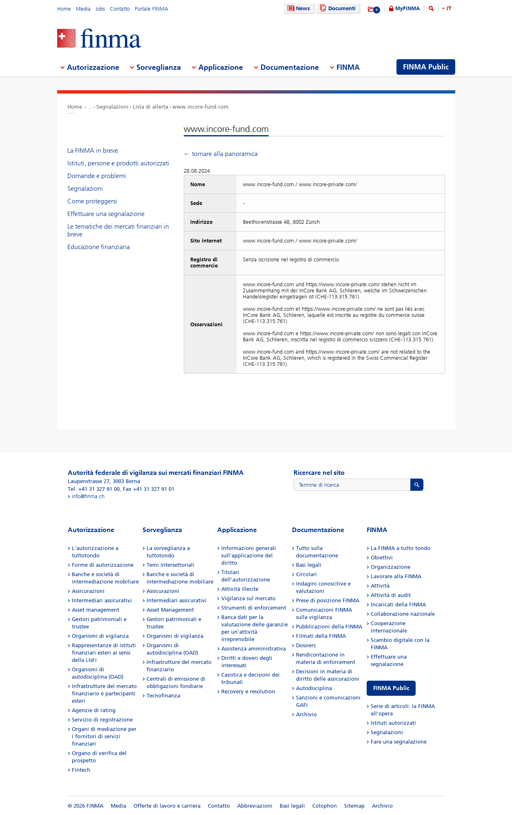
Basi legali (308, 565)
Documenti (337, 8)
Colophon (324, 806)
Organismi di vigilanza (100, 636)
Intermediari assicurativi (102, 600)
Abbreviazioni (254, 806)
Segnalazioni (112, 107)
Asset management (95, 610)
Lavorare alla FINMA (396, 576)
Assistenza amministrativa (253, 649)
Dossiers (306, 645)
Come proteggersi (92, 201)
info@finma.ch (88, 496)
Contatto (120, 9)
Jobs (100, 9)
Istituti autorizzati (393, 723)
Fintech (81, 770)
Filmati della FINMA (321, 636)
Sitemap (354, 806)
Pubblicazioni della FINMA (329, 626)
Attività (380, 586)
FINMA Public (391, 688)
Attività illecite (239, 589)
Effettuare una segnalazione (106, 214)
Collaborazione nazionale (403, 614)
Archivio (306, 714)
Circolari (306, 574)
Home (64, 9)
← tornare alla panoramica (221, 154)
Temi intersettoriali (170, 565)
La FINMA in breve (92, 150)
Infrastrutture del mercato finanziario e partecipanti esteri (104, 693)
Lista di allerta (150, 107)
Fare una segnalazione (399, 742)
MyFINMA (407, 8)
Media (83, 9)
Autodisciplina (314, 688)
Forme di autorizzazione (103, 565)
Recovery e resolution (248, 691)
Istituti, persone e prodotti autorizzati (118, 163)
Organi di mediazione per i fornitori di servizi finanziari (104, 736)
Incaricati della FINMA (398, 604)
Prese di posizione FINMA (327, 600)
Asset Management (170, 610)
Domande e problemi (96, 176)
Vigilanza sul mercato (248, 598)
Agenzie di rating (94, 710)
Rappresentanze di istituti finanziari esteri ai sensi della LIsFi (104, 652)
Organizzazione (390, 567)
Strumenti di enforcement (253, 608)
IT (449, 8)
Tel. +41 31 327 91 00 (94, 489)
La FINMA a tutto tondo (400, 548)
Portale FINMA (151, 9)
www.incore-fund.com (200, 107)
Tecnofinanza (163, 696)
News (297, 8)
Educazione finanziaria (98, 247)
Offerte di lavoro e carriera (167, 806)
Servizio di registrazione (102, 720)
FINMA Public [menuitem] (426, 66)
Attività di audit (391, 595)
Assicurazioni (88, 591)
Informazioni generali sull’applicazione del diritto (248, 555)
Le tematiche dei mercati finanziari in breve (118, 230)
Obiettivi (382, 557)
